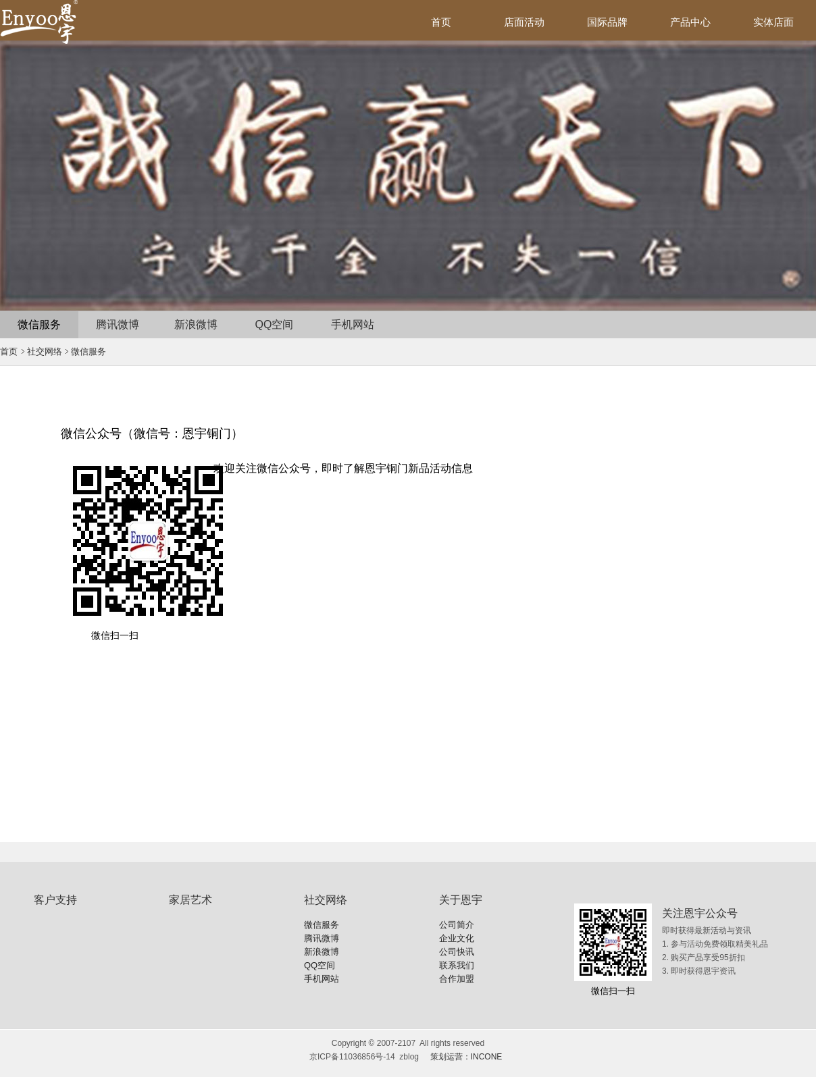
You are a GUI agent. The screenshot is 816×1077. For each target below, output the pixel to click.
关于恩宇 (460, 899)
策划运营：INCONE (466, 1056)
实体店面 (773, 22)
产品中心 (690, 22)
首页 (441, 22)
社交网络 (44, 351)
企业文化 (456, 938)
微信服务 (39, 324)
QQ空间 (274, 324)
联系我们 (456, 965)
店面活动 (524, 22)
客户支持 (55, 899)
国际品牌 (607, 22)
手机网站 (352, 324)
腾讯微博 (117, 324)
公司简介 (456, 925)
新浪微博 (196, 324)
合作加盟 (456, 979)
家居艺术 (190, 899)
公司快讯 (456, 952)
